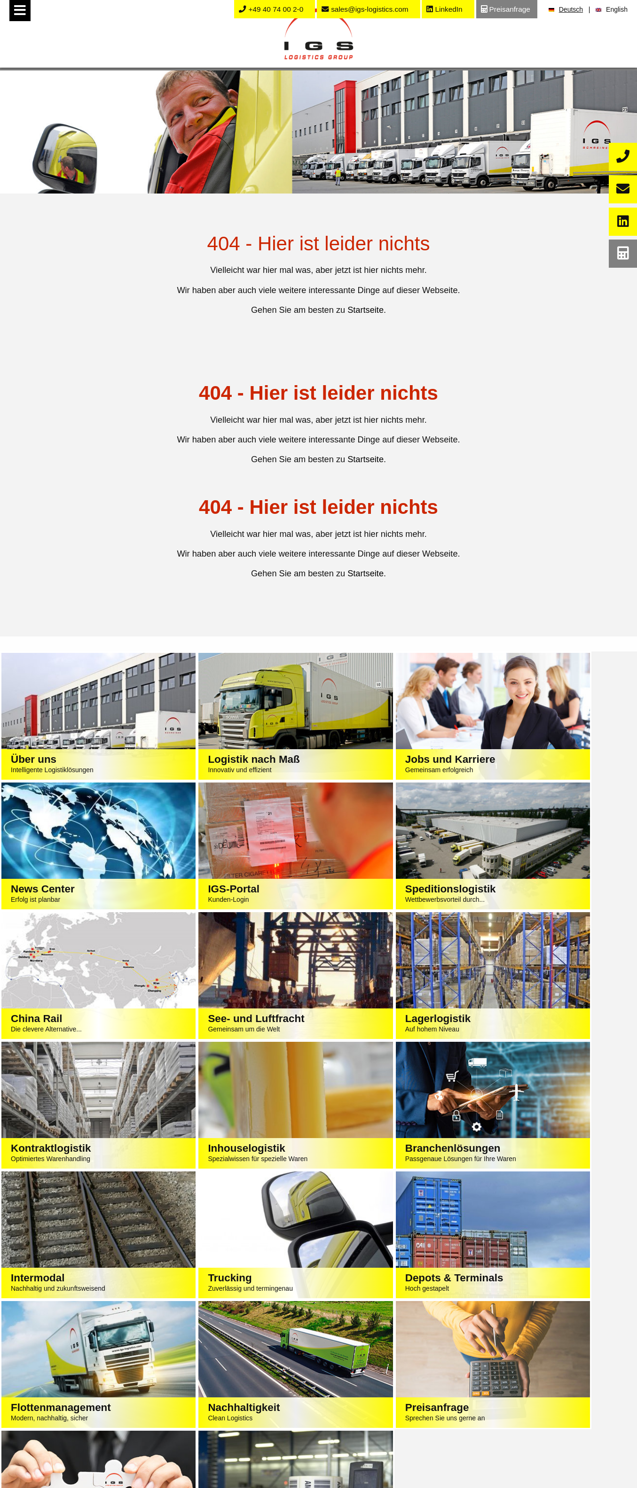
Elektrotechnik (241, 1431)
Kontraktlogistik (82, 1419)
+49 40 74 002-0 (288, 1275)
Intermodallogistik (82, 1431)
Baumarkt (242, 1456)
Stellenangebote (560, 1370)
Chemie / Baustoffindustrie (241, 1419)
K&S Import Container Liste (401, 1395)
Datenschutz (330, 1313)
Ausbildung (560, 1383)
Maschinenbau (241, 1407)
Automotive (241, 1395)
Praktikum (559, 1395)
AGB (366, 1313)
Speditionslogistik (82, 1370)
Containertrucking (82, 1444)
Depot (82, 1456)
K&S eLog (401, 1407)
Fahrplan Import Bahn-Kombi (401, 1419)
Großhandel (241, 1444)
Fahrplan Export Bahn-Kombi (400, 1431)
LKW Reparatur (82, 1468)
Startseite (365, 310)
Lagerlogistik (82, 1407)
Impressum (281, 1313)
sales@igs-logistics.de (330, 1294)
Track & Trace (400, 1370)
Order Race (401, 1383)
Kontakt (401, 1444)
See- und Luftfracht (82, 1383)
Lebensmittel (241, 1383)
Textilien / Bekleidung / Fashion (242, 1370)
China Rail (82, 1395)
